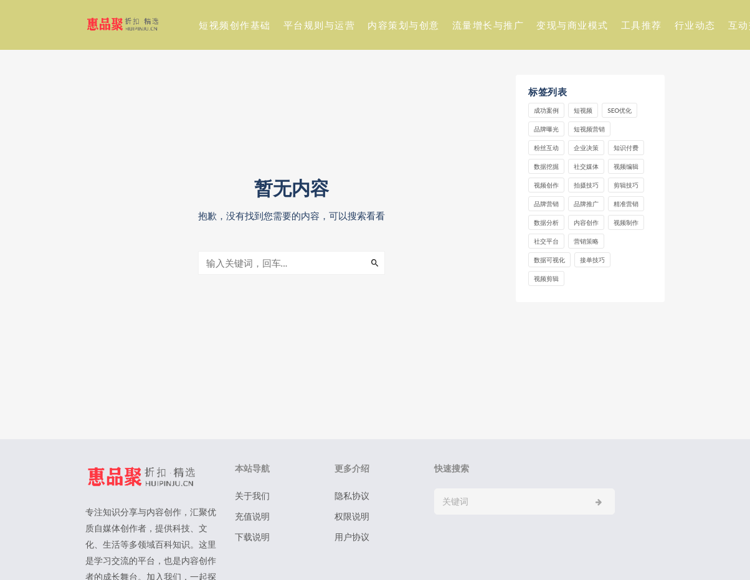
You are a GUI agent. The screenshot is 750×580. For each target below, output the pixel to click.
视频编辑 (626, 166)
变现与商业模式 (572, 25)
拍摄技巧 (586, 185)
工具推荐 (641, 25)
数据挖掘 (546, 166)
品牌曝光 (546, 129)
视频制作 (626, 222)
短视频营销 (589, 129)
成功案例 (546, 110)
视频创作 (546, 185)
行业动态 (695, 25)
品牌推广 (586, 203)
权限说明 (352, 516)
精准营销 (626, 203)
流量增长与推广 (488, 25)
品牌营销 (546, 203)
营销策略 (586, 241)
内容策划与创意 (404, 25)
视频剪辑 (546, 278)
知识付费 (626, 147)
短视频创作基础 (235, 25)
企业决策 (586, 147)
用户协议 (352, 536)
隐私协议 (352, 495)
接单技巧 (592, 260)
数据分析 (546, 222)
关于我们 (252, 495)
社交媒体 (586, 166)
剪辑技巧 (626, 185)
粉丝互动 (546, 147)
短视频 (583, 110)
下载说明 (252, 536)
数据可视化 (549, 260)
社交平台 (546, 241)
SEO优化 (619, 110)
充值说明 (252, 516)
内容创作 (586, 222)
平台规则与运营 (319, 25)
